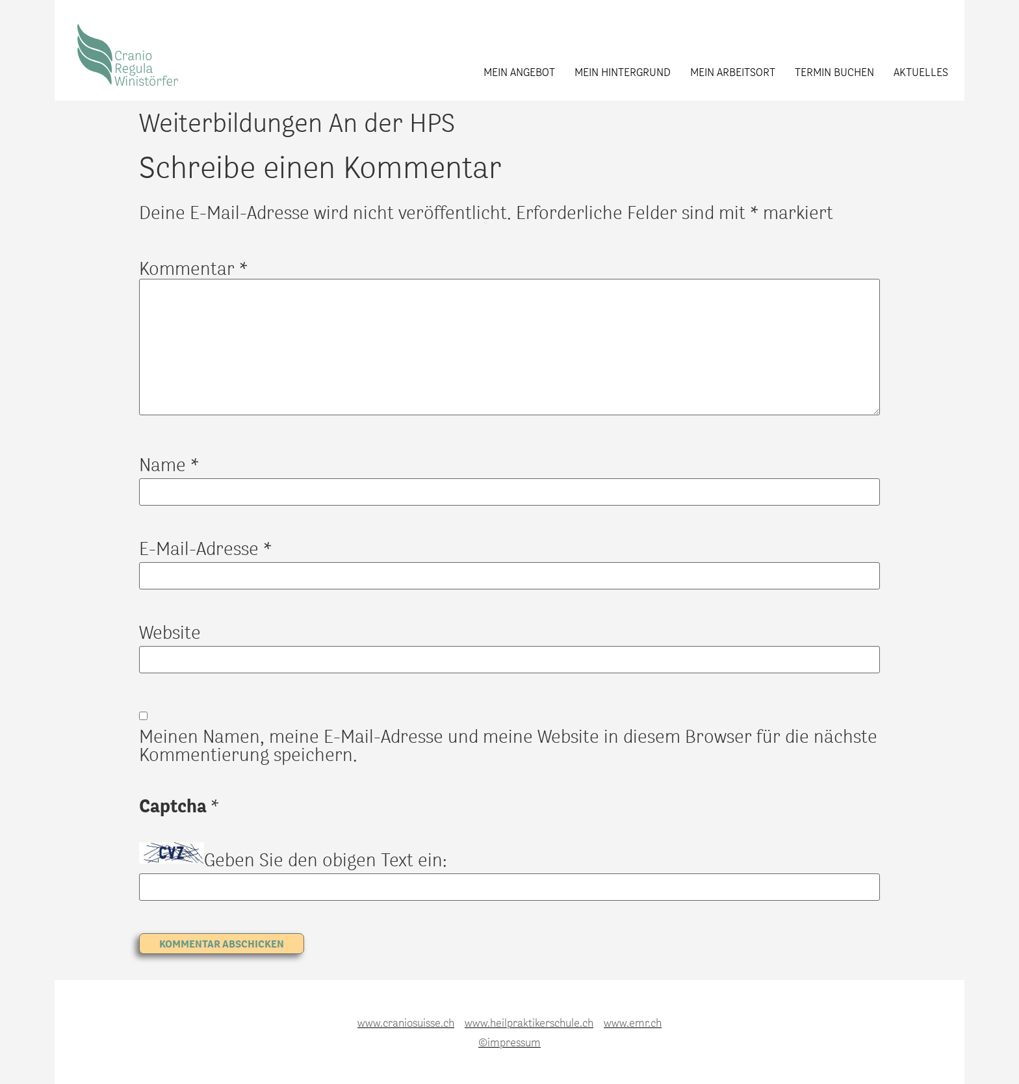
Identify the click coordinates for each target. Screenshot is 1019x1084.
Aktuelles (921, 71)
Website (170, 632)
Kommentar (193, 268)
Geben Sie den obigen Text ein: (325, 859)
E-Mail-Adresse (205, 548)
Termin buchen (834, 71)
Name (169, 464)
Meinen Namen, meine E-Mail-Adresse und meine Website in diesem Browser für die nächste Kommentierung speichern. (508, 745)
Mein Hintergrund (622, 71)
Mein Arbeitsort (732, 71)
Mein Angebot (519, 71)
